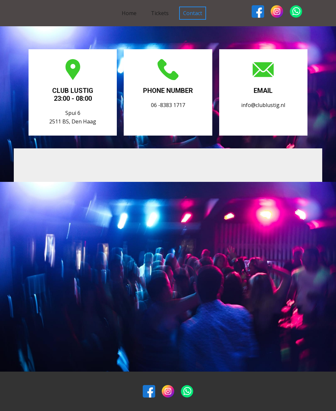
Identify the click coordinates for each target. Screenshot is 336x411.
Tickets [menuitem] (160, 13)
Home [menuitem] (129, 13)
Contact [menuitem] (192, 13)
